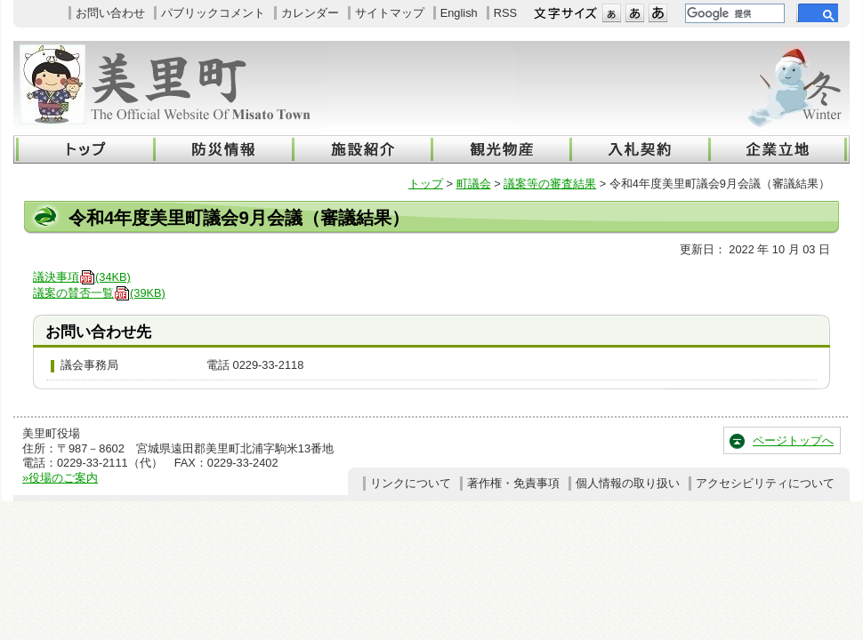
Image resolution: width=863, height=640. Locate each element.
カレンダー (310, 13)
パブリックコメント (213, 13)
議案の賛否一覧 (99, 293)
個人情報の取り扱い (628, 483)
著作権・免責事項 (513, 483)
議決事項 (82, 277)
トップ (425, 183)
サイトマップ (389, 13)
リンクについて (410, 483)
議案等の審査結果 (550, 183)
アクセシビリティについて (765, 483)
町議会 (473, 183)
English (459, 13)
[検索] (733, 13)
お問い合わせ (110, 13)
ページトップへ (793, 440)
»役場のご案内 (60, 477)
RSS (505, 13)
